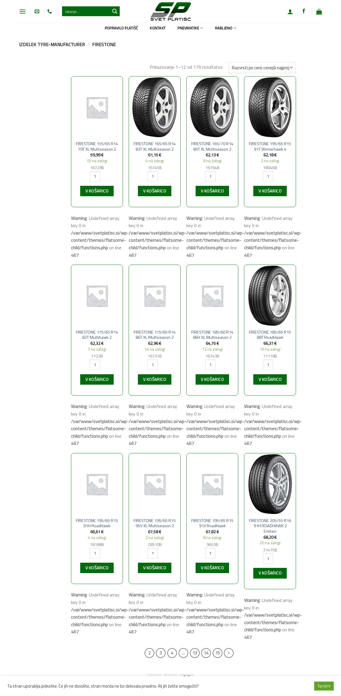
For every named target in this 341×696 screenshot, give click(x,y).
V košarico (96, 191)
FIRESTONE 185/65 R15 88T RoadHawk (270, 335)
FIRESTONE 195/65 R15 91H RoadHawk (97, 523)
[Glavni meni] (22, 11)
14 (206, 653)
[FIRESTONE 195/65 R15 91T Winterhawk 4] (270, 107)
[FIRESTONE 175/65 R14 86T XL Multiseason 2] (155, 295)
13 (194, 653)
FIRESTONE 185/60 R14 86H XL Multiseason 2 (212, 335)
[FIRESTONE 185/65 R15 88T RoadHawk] (270, 295)
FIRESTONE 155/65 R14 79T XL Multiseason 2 (97, 146)
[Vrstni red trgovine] (262, 67)
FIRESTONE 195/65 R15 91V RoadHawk (212, 523)
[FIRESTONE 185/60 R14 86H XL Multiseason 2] (212, 295)
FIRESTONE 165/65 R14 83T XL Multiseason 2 (155, 146)
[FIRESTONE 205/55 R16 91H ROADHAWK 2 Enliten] (270, 484)
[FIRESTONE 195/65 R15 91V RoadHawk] (212, 484)
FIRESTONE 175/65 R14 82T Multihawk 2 (97, 335)
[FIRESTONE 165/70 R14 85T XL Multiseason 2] (212, 107)
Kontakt (158, 28)
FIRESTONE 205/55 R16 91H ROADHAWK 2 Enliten (270, 526)
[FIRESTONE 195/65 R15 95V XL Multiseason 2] (155, 484)
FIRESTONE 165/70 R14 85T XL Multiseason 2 (212, 146)
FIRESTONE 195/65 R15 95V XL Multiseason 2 (155, 523)
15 (217, 653)
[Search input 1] (86, 11)
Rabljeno (226, 28)
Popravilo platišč (121, 28)
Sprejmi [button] (324, 686)
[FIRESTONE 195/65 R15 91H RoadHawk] (97, 484)
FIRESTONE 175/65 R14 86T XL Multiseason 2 (155, 335)
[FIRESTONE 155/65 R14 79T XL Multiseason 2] (97, 107)
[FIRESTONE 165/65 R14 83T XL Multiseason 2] (155, 107)
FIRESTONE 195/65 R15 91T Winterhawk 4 (270, 146)
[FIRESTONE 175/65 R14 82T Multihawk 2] (97, 295)
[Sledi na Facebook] (303, 11)
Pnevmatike (190, 28)
